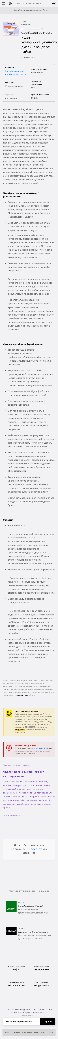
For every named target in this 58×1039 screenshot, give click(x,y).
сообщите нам (21, 695)
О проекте (38, 1012)
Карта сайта (28, 1016)
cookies (27, 1021)
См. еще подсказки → (11, 815)
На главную (40, 1009)
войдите (36, 849)
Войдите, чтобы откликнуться (29, 1032)
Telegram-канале (38, 748)
